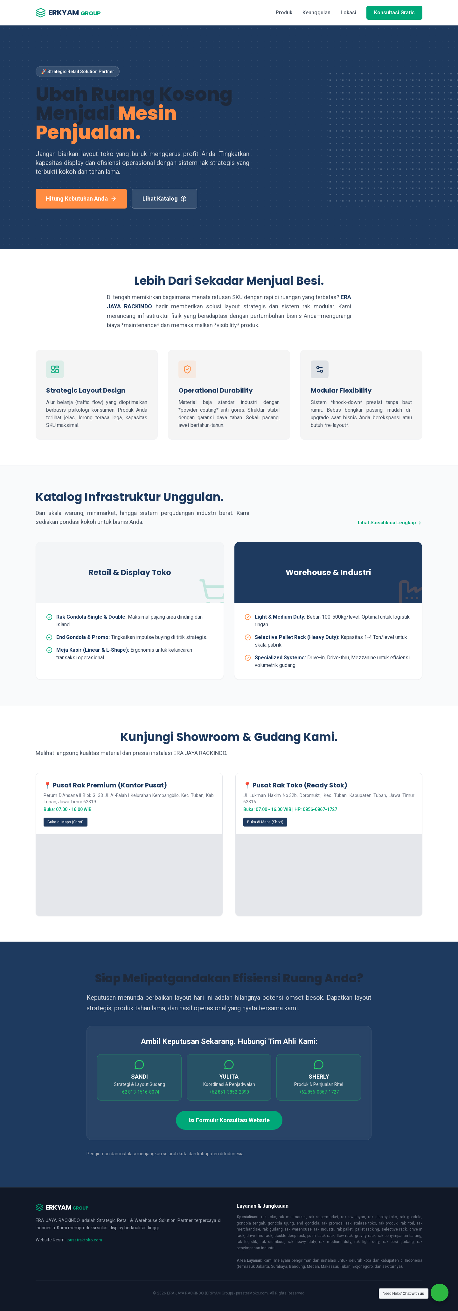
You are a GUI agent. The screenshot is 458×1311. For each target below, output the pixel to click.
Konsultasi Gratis (394, 13)
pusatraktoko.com (85, 1239)
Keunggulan (316, 13)
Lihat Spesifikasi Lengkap (388, 522)
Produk (284, 13)
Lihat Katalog (164, 198)
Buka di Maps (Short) (65, 822)
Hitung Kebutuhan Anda (81, 198)
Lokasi (348, 13)
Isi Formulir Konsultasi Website (229, 1120)
